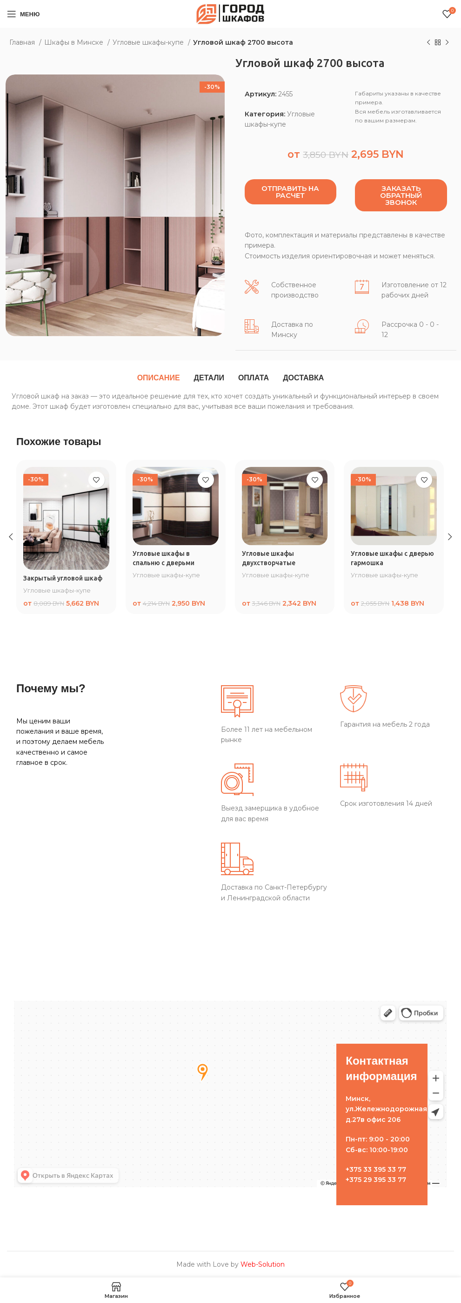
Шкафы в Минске (74, 42)
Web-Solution (263, 1264)
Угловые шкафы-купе (149, 42)
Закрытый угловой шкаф (63, 578)
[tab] (158, 378)
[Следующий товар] (447, 42)
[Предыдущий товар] (428, 42)
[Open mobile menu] (23, 14)
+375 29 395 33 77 (376, 1179)
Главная (23, 42)
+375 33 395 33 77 (376, 1169)
